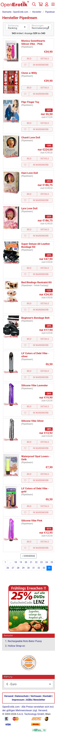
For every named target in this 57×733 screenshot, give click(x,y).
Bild (29, 58)
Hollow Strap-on (16, 646)
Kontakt (47, 696)
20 (26, 562)
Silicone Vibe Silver (32, 420)
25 (52, 562)
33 (44, 568)
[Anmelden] (46, 5)
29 (23, 568)
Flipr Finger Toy (30, 101)
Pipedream (50, 12)
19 (21, 562)
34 (49, 568)
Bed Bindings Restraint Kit (36, 282)
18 (15, 562)
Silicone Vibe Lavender (34, 385)
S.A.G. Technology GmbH (30, 714)
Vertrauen (36, 696)
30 (28, 568)
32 (39, 568)
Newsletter (39, 699)
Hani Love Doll (29, 172)
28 (18, 568)
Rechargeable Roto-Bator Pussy (25, 641)
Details (45, 58)
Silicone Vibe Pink (31, 520)
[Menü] (53, 5)
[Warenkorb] (40, 5)
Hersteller (36, 12)
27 (13, 568)
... (10, 562)
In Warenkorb (40, 65)
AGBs (29, 699)
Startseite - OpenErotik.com (15, 12)
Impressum (18, 699)
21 (31, 562)
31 (33, 568)
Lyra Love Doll (29, 208)
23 (41, 562)
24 (46, 562)
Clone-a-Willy (29, 72)
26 (8, 568)
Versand (8, 696)
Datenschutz (22, 696)
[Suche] (34, 5)
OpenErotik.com (11, 706)
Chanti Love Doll (30, 137)
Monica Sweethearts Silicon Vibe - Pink (33, 42)
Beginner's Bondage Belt (35, 317)
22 (36, 562)
